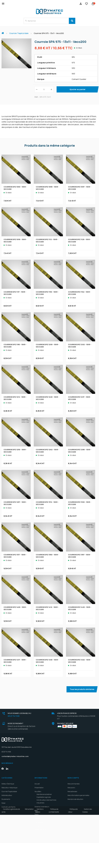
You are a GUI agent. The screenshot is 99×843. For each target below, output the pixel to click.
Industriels (40, 803)
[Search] (72, 21)
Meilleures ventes (41, 830)
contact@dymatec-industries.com (15, 756)
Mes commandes (74, 784)
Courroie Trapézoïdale (9, 791)
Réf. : (37, 97)
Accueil (4, 31)
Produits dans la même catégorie (49, 145)
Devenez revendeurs (42, 807)
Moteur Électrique (8, 784)
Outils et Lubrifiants (8, 807)
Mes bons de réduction (75, 799)
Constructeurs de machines (46, 800)
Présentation (39, 788)
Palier (4, 803)
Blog (36, 810)
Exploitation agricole (44, 797)
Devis (36, 814)
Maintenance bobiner (44, 794)
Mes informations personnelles (78, 795)
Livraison (38, 818)
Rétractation (29, 837)
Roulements (6, 799)
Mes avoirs (71, 788)
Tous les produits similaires (82, 689)
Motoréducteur (7, 795)
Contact (37, 826)
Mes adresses (72, 791)
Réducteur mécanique (9, 788)
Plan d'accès (39, 822)
